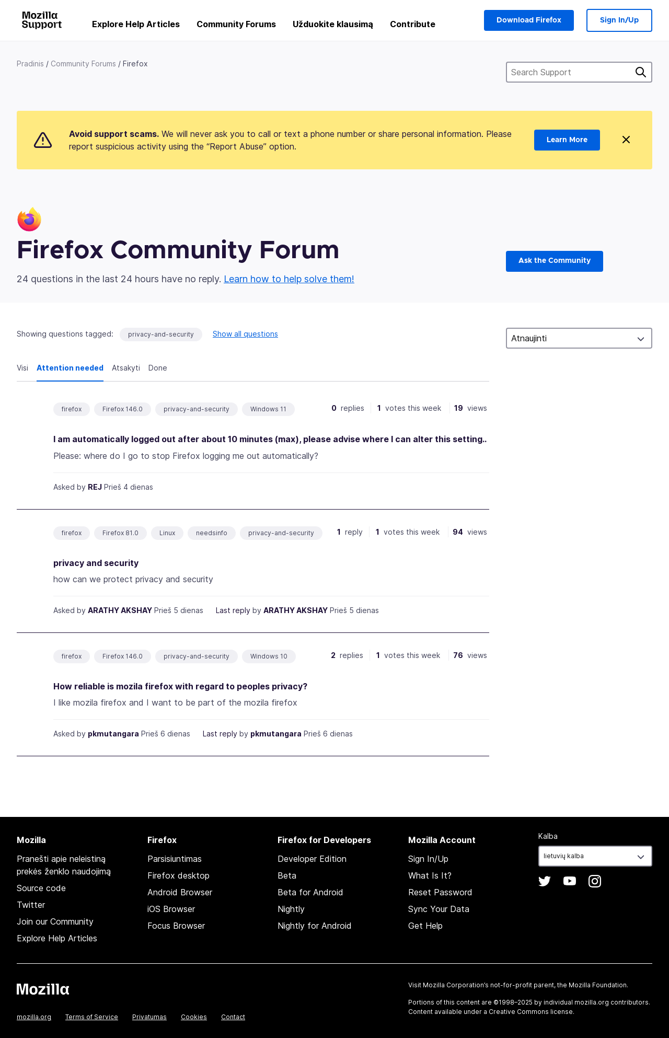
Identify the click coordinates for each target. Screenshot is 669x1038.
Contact (233, 1017)
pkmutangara (113, 733)
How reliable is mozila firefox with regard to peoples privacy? (180, 686)
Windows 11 (268, 409)
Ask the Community (554, 260)
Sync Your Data (438, 909)
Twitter (31, 904)
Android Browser (179, 892)
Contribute (412, 24)
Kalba (548, 836)
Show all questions (245, 333)
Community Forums (236, 24)
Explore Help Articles (136, 24)
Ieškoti (640, 72)
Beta (287, 875)
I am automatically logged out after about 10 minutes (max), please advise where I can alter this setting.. (270, 439)
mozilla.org (34, 1017)
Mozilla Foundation (598, 985)
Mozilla (43, 989)
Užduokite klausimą (333, 24)
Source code (41, 888)
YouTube (569, 881)
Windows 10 (268, 656)
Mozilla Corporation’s (456, 985)
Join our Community (55, 921)
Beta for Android (310, 892)
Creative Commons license (531, 1012)
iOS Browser (171, 909)
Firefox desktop (178, 875)
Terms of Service (91, 1017)
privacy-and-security (161, 334)
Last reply (233, 610)
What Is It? (430, 875)
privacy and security (96, 563)
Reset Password (440, 892)
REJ (95, 486)
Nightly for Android (315, 925)
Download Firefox (529, 20)
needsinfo (211, 533)
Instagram (595, 881)
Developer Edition (312, 859)
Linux (167, 533)
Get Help (425, 925)
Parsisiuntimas (174, 859)
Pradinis (30, 63)
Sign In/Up (619, 20)
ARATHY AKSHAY (120, 610)
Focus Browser (176, 925)
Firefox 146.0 (122, 409)
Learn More (567, 140)
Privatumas (149, 1017)
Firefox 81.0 (120, 533)
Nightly (291, 909)
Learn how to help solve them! (289, 278)
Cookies (194, 1017)
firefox (72, 409)
